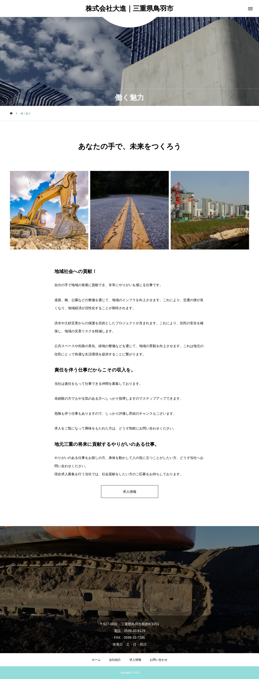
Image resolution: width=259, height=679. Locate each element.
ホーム (96, 659)
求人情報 (129, 491)
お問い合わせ (159, 659)
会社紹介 (115, 659)
